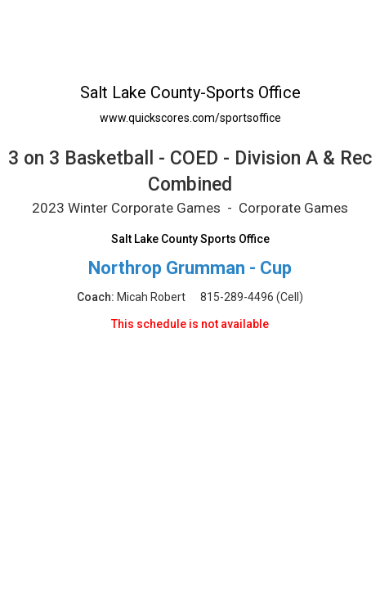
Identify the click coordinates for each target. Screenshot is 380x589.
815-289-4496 (237, 296)
